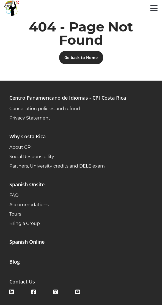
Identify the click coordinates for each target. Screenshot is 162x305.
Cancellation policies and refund (44, 108)
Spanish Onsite (27, 184)
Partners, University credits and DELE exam (57, 166)
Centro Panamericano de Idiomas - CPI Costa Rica (67, 97)
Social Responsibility (31, 156)
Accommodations (29, 204)
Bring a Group (24, 223)
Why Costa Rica (27, 136)
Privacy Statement (29, 118)
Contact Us (22, 281)
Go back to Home (81, 57)
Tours (15, 214)
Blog (14, 261)
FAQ (13, 195)
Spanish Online (27, 241)
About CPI (20, 147)
